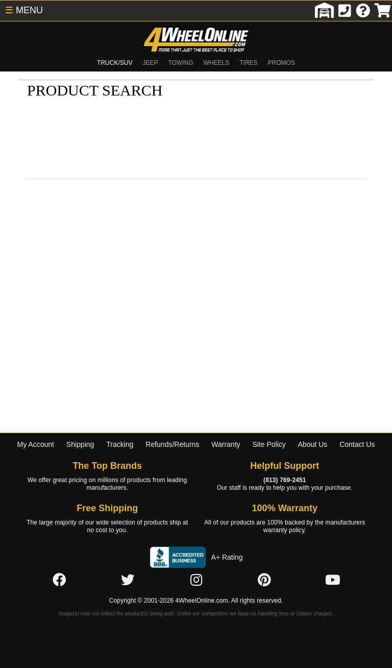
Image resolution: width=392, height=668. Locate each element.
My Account (35, 444)
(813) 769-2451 (284, 480)
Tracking (119, 444)
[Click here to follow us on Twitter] (127, 580)
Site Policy (268, 444)
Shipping (80, 444)
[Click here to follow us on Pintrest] (264, 580)
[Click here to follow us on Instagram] (196, 580)
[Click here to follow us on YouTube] (333, 580)
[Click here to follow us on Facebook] (59, 580)
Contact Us (357, 444)
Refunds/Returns (172, 444)
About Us (313, 444)
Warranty (225, 444)
